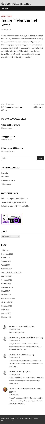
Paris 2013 (5, 309)
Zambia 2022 (6, 261)
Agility (3, 16)
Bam (13, 421)
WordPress (5, 421)
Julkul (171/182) (24, 372)
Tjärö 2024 (5, 250)
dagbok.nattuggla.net (16, 4)
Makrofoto (5, 177)
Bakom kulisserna (8, 180)
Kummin (4, 173)
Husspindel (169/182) (26, 326)
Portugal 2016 (6, 306)
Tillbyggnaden (6, 184)
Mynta (9, 16)
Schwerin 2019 (6, 269)
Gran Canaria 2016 (8, 298)
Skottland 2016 (7, 302)
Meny (5, 8)
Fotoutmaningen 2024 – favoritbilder (15, 206)
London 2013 (6, 313)
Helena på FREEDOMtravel (19, 389)
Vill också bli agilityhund (10, 125)
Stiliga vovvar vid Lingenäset (12, 148)
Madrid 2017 (6, 295)
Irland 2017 (5, 291)
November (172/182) (26, 355)
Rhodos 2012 (6, 317)
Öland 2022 (5, 257)
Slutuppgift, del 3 (8, 136)
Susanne (12, 326)
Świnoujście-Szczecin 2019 (11, 272)
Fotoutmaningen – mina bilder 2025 (14, 198)
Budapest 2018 (7, 287)
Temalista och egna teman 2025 (13, 202)
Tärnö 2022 (5, 265)
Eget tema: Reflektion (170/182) (30, 338)
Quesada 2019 (6, 280)
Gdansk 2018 (6, 283)
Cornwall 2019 (6, 276)
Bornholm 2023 (7, 254)
